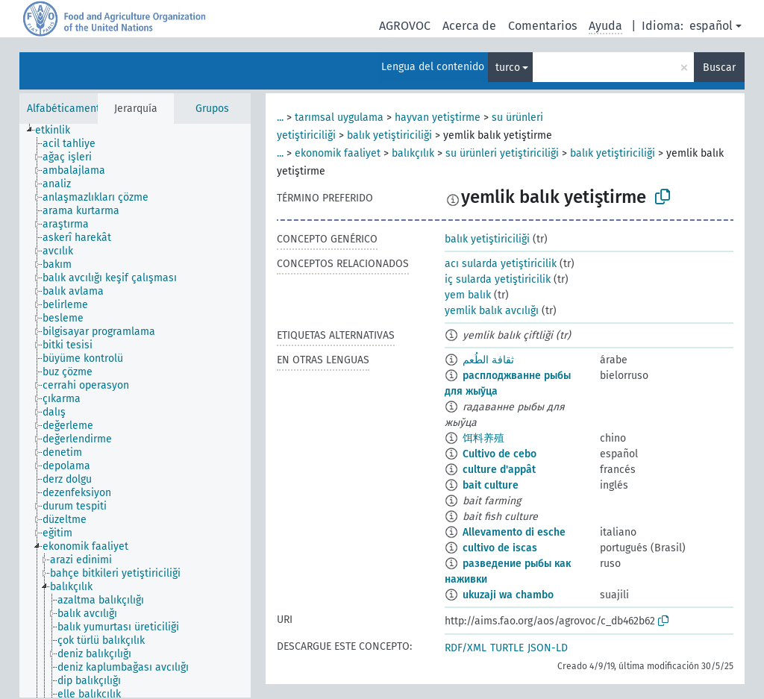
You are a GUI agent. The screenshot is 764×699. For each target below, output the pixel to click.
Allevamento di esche (514, 532)
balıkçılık (413, 153)
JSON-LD (547, 648)
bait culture (491, 485)
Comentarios (542, 26)
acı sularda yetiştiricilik (501, 263)
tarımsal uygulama (339, 117)
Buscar (719, 67)
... (280, 117)
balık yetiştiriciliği (389, 135)
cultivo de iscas (500, 548)
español (711, 26)
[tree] (135, 411)
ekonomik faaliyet (338, 153)
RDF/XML (465, 648)
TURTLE (507, 648)
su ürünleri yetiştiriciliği (502, 153)
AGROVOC (404, 26)
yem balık (468, 295)
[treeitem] (59, 130)
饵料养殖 (483, 438)
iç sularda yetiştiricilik (498, 279)
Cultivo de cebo (499, 454)
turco (507, 67)
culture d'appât (499, 469)
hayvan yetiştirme (437, 117)
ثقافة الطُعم (488, 360)
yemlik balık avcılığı (492, 310)
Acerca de (469, 26)
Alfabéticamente (66, 108)
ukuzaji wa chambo (508, 595)
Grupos (212, 108)
